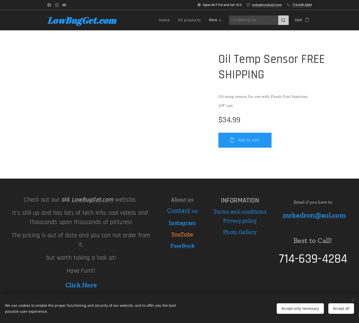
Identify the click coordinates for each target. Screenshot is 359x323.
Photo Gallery (240, 231)
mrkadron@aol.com (267, 4)
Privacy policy (240, 220)
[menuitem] (156, 20)
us (182, 210)
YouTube (182, 234)
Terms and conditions (240, 211)
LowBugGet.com (92, 200)
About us (182, 199)
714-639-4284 (302, 4)
